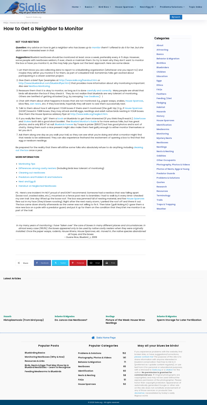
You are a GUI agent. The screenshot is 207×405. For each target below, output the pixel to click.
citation (169, 369)
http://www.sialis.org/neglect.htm (88, 114)
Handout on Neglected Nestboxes (37, 185)
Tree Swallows (91, 96)
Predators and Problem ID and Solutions (40, 177)
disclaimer (139, 393)
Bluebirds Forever (64, 124)
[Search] (176, 17)
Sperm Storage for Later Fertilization (179, 320)
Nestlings (110, 316)
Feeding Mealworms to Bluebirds (43, 371)
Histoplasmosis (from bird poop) (24, 320)
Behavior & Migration (65, 316)
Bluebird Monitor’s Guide (84, 121)
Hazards (8, 316)
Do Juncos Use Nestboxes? (71, 320)
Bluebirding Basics (35, 352)
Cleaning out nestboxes (32, 172)
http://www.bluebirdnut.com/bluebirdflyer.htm (44, 83)
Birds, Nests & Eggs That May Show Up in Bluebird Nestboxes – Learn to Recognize (47, 366)
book (60, 118)
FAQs (6, 22)
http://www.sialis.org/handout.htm (78, 80)
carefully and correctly (99, 90)
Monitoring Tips (27, 163)
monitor (96, 47)
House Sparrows (134, 100)
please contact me (143, 356)
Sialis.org (156, 369)
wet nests (35, 103)
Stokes (27, 121)
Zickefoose (140, 118)
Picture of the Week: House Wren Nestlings (125, 321)
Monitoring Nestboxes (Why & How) (45, 356)
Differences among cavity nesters (37, 168)
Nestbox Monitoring (39, 86)
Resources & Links (35, 361)
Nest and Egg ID (27, 181)
